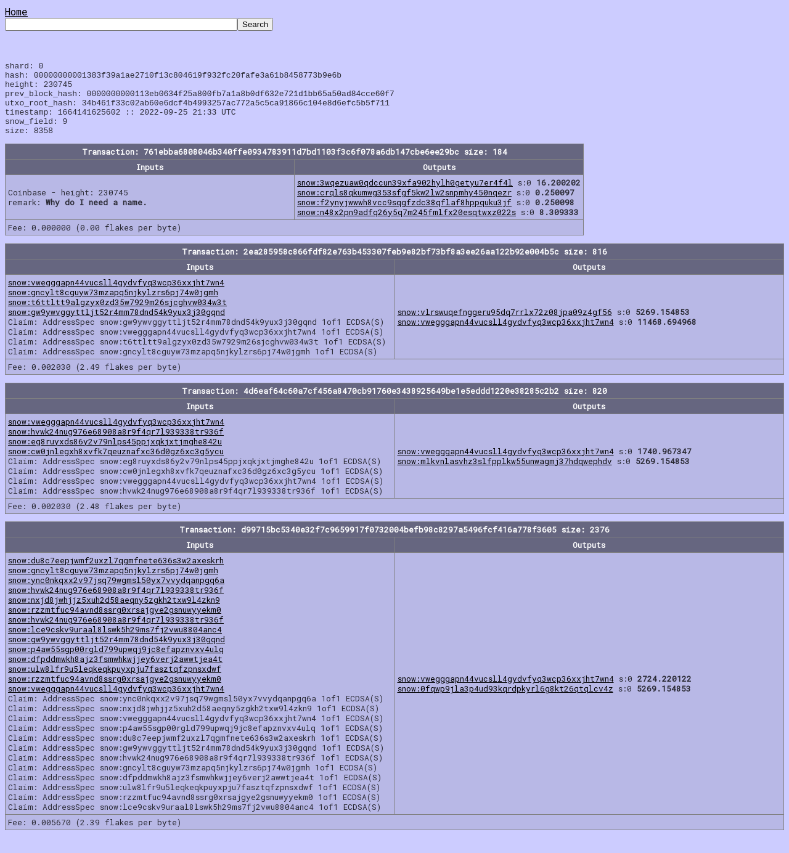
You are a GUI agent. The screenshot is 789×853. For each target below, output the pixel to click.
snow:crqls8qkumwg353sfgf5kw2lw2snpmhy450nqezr (404, 207)
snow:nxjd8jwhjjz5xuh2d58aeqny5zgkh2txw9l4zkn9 (114, 614)
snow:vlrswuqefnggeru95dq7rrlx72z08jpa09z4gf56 (505, 327)
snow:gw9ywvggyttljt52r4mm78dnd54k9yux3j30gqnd (116, 327)
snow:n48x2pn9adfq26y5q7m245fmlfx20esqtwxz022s (406, 227)
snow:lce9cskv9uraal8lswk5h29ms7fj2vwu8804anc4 (115, 644)
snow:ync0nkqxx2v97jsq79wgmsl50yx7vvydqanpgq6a (116, 595)
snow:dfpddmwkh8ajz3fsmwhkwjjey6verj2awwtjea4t (115, 674)
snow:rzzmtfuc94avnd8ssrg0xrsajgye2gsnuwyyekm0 (114, 624)
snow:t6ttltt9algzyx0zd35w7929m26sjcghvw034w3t (117, 317)
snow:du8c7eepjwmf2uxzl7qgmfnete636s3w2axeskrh (116, 575)
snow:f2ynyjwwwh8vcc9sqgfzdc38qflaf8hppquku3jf (404, 217)
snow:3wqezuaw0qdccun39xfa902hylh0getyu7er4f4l (405, 197)
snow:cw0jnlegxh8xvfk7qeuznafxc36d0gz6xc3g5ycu (116, 466)
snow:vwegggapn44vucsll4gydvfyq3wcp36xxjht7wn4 (116, 297)
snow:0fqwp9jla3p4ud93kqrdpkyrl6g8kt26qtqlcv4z (505, 703)
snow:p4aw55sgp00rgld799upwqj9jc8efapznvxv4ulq (116, 664)
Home (16, 11)
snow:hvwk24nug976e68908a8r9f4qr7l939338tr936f (116, 446)
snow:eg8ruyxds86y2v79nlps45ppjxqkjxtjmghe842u (115, 456)
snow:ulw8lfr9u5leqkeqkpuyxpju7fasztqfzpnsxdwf (114, 683)
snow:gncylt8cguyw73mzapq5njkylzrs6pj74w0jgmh (113, 307)
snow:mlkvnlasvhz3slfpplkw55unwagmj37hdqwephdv (505, 476)
